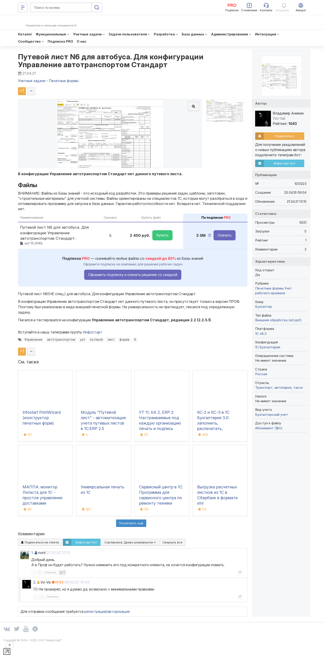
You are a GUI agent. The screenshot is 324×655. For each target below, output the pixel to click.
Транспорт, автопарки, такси (279, 387)
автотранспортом (61, 339)
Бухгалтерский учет (271, 414)
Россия (261, 374)
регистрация (95, 611)
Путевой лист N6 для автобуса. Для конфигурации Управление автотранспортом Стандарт (110, 60)
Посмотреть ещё (131, 523)
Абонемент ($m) (268, 428)
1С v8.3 (260, 333)
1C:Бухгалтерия (267, 347)
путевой (96, 339)
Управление (33, 339)
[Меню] (22, 7)
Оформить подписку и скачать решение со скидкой (132, 274)
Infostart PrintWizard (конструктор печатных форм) (41, 417)
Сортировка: (130, 542)
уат (82, 339)
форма (124, 339)
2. (34, 582)
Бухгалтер (263, 306)
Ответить (50, 572)
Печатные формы (269, 288)
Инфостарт (92, 332)
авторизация (118, 611)
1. (32, 552)
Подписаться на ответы (40, 542)
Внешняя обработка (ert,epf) (278, 320)
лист (111, 339)
